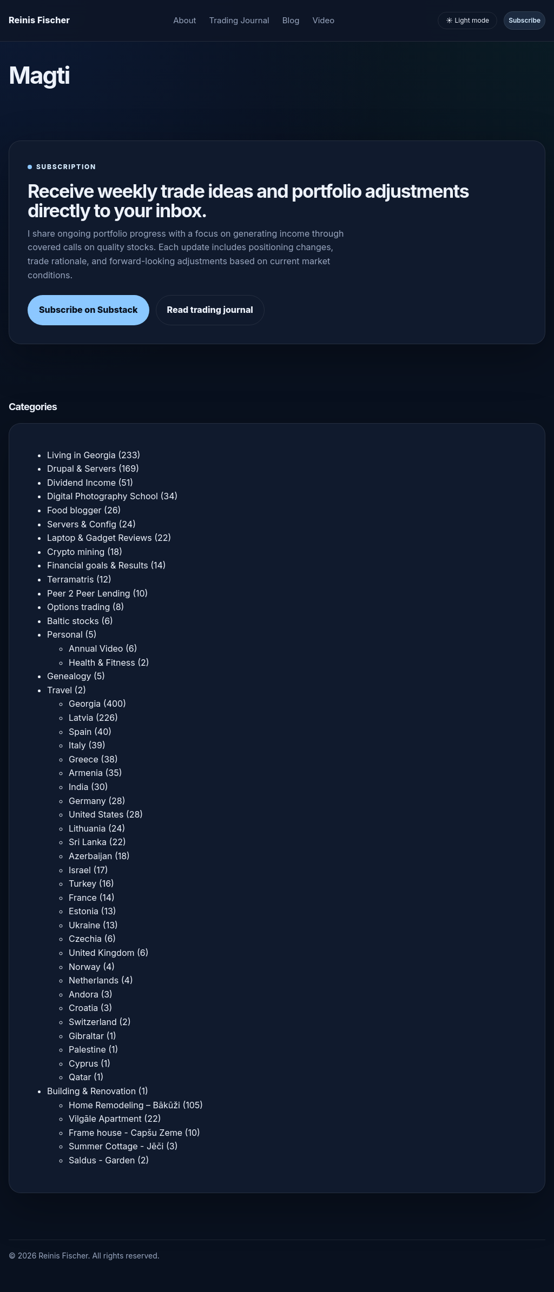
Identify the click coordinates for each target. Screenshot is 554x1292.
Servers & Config (81, 524)
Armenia (86, 772)
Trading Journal (239, 20)
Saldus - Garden (102, 1160)
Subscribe (524, 20)
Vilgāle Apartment (105, 1118)
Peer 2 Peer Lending (88, 593)
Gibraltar (86, 1035)
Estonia (83, 911)
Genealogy (69, 676)
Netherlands (93, 980)
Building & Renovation (91, 1091)
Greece (83, 759)
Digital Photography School (102, 496)
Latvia (81, 717)
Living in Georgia (81, 455)
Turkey (82, 883)
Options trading (78, 606)
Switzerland (93, 1021)
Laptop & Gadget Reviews (99, 537)
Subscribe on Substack (88, 309)
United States (96, 814)
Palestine (87, 1049)
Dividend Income (81, 482)
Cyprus (83, 1063)
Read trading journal (210, 309)
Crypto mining (75, 551)
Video (323, 20)
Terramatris (70, 579)
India (78, 786)
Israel (80, 870)
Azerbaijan (90, 856)
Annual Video (96, 648)
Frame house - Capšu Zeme (125, 1132)
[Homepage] (39, 21)
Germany (87, 800)
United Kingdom (101, 952)
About (184, 20)
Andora (83, 994)
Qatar (80, 1077)
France (83, 897)
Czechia (85, 938)
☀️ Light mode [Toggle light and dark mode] (467, 20)
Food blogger (74, 510)
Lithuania (87, 828)
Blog (291, 20)
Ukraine (84, 925)
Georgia (85, 703)
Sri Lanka (88, 841)
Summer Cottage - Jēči (116, 1146)
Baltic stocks (73, 620)
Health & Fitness (102, 662)
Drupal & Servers (81, 468)
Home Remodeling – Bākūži (124, 1105)
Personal (65, 634)
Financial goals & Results (97, 565)
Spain (80, 731)
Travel (59, 690)
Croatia (83, 1007)
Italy (77, 745)
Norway (85, 966)
